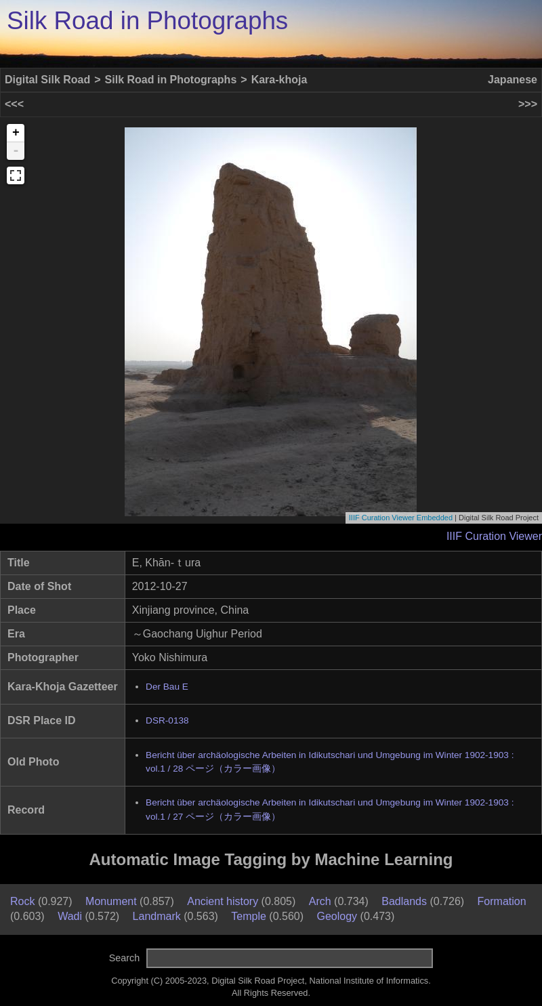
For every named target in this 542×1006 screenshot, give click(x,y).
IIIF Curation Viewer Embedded (401, 518)
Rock (22, 901)
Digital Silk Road (47, 79)
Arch (320, 901)
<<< (14, 104)
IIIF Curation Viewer (494, 536)
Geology (337, 916)
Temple (248, 916)
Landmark (157, 916)
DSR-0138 (167, 720)
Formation (502, 901)
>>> (527, 104)
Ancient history (222, 901)
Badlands (404, 901)
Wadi (70, 916)
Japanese (512, 79)
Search (124, 957)
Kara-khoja (279, 79)
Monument (111, 901)
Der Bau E (167, 687)
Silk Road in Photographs (147, 21)
